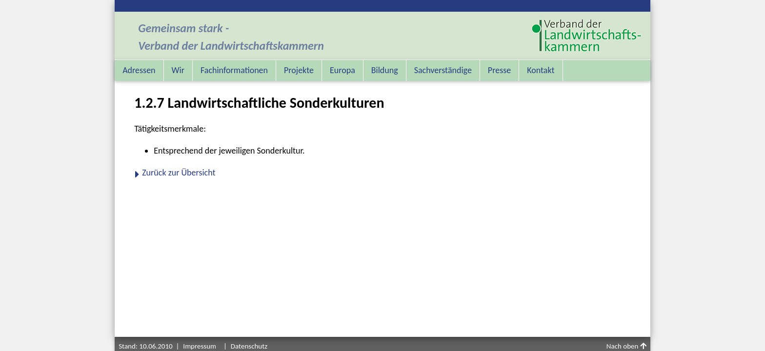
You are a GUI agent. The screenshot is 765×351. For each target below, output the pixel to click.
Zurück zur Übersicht (178, 172)
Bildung (384, 70)
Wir (178, 70)
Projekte (299, 70)
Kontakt (540, 70)
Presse (499, 70)
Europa (342, 70)
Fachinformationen (234, 70)
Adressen (138, 70)
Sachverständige (443, 70)
